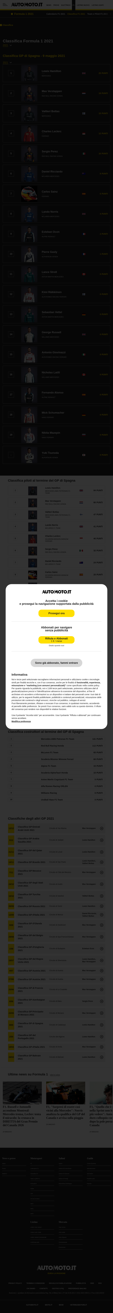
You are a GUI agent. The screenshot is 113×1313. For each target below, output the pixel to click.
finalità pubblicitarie (42, 697)
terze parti (57, 688)
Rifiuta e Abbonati (56, 639)
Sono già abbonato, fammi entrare (56, 662)
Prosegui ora (56, 613)
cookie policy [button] (93, 685)
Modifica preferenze (21, 721)
